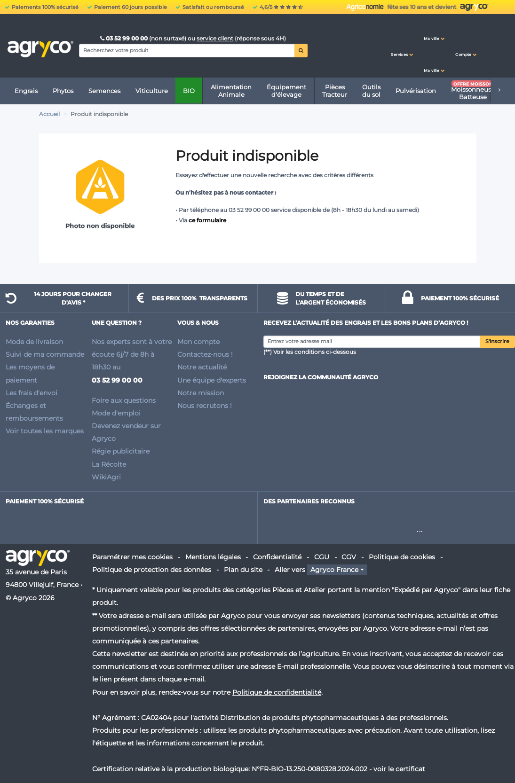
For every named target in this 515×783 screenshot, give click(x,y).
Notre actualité (202, 367)
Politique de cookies (402, 557)
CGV (348, 557)
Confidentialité (277, 557)
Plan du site (243, 569)
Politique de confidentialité (276, 692)
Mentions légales (213, 557)
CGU (321, 557)
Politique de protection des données (151, 569)
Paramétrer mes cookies (132, 557)
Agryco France (334, 569)
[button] (402, 46)
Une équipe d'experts (211, 380)
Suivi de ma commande (45, 354)
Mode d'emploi (116, 413)
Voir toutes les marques (45, 431)
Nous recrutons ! (204, 405)
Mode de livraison (34, 341)
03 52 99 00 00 (124, 38)
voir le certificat (399, 769)
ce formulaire (207, 220)
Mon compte (198, 341)
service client (215, 38)
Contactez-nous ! (205, 354)
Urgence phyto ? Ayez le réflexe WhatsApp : (390, 7)
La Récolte (109, 464)
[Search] (187, 50)
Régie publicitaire (121, 451)
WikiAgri (106, 477)
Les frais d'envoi (31, 393)
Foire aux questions (124, 400)
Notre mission (200, 393)
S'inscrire (497, 341)
